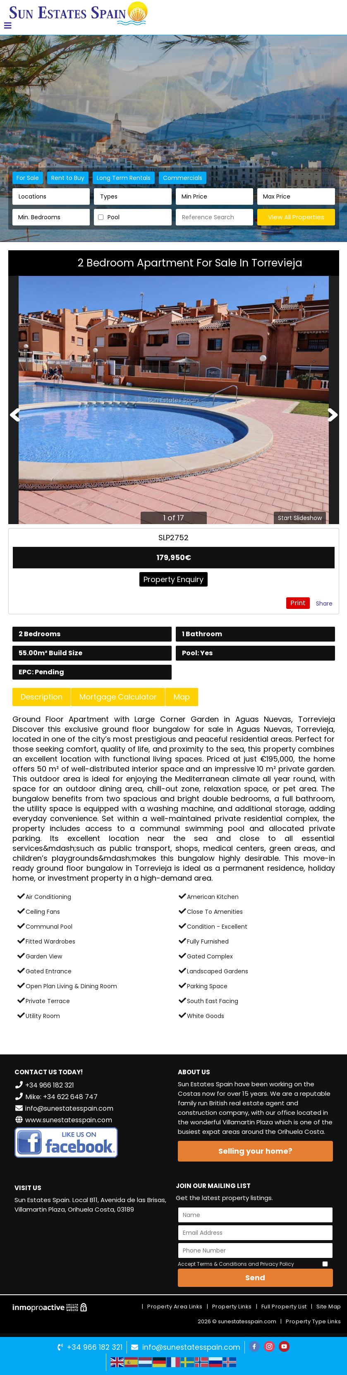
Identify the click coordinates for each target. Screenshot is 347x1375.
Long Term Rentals (124, 178)
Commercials (182, 178)
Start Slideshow (300, 518)
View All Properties (296, 217)
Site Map (328, 1306)
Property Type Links (313, 1321)
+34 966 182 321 (94, 1347)
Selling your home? (255, 1151)
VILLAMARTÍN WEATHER (92, 1251)
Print (298, 603)
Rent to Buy (67, 178)
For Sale (28, 178)
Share (324, 603)
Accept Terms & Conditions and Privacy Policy (236, 1263)
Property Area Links (175, 1306)
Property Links (232, 1306)
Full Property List (284, 1306)
